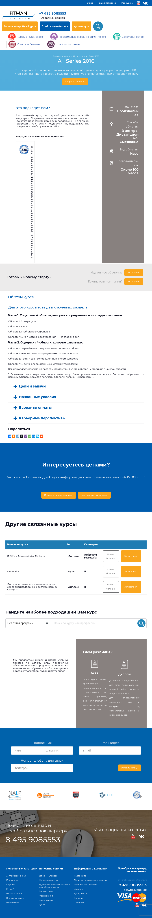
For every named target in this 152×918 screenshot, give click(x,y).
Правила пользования (85, 884)
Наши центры (46, 900)
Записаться (132, 555)
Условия (78, 889)
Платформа (12, 880)
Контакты (79, 898)
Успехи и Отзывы (48, 876)
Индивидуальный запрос (58, 494)
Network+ (13, 572)
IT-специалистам (15, 898)
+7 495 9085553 (52, 13)
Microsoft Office (14, 893)
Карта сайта (80, 876)
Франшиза (127, 3)
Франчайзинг (46, 896)
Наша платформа (106, 3)
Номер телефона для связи (42, 761)
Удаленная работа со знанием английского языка (54, 885)
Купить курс (81, 26)
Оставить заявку (130, 769)
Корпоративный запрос (94, 494)
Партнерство (46, 891)
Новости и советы (48, 880)
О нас (90, 3)
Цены (42, 904)
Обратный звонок (53, 17)
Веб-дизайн (12, 902)
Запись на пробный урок (20, 26)
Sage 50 (10, 884)
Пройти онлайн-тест (55, 26)
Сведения (79, 902)
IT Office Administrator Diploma (26, 555)
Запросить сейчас (75, 81)
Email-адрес (110, 744)
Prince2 (10, 889)
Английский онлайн (16, 876)
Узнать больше (114, 555)
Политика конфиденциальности (90, 880)
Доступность (80, 893)
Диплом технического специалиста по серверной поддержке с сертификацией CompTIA (32, 588)
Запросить (134, 271)
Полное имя (42, 744)
